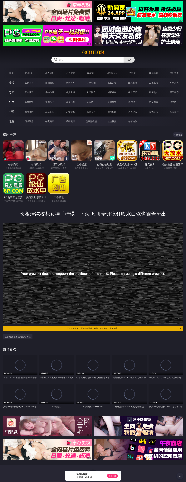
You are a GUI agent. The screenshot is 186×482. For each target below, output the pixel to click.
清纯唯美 (132, 102)
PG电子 (29, 72)
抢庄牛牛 (174, 72)
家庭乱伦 (49, 111)
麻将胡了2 (112, 72)
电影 (11, 92)
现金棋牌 (153, 72)
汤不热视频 (91, 121)
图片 (11, 102)
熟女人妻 (112, 82)
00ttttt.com (93, 52)
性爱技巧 (174, 111)
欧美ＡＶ (70, 82)
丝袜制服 (132, 82)
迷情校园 (112, 111)
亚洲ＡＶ (29, 82)
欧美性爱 (91, 92)
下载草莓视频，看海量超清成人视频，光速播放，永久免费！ (124, 328)
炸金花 (132, 72)
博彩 (11, 73)
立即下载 (112, 476)
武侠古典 (91, 111)
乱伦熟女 (153, 92)
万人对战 (70, 72)
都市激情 (29, 111)
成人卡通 (70, 92)
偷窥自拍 (29, 102)
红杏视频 (112, 121)
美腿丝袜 (112, 102)
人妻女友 (70, 111)
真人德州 (49, 72)
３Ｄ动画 (91, 82)
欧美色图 (70, 102)
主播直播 (153, 82)
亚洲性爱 (29, 92)
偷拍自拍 (49, 92)
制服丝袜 (112, 92)
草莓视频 (70, 121)
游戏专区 (91, 72)
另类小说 (132, 111)
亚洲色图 (49, 102)
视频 (11, 82)
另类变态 (174, 92)
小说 (11, 111)
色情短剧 (132, 121)
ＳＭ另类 (174, 82)
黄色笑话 (153, 111)
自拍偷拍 (49, 82)
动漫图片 (91, 102)
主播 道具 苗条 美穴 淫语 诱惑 (18, 336)
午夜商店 (49, 121)
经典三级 (132, 92)
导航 (11, 121)
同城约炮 (29, 121)
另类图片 (174, 102)
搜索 (129, 59)
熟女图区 (153, 102)
